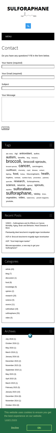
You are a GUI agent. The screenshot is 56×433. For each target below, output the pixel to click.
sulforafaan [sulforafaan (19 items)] (22, 189)
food (7, 282)
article (8, 269)
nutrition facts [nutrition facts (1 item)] (27, 178)
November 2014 (12, 401)
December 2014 (12, 396)
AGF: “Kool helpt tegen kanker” (18, 241)
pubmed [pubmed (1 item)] (46, 178)
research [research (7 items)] (19, 181)
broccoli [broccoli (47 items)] (13, 161)
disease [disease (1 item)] (35, 170)
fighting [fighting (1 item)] (8, 174)
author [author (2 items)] (36, 153)
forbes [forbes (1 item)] (22, 174)
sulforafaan (10, 309)
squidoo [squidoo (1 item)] (8, 189)
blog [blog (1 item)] (28, 158)
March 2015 (10, 383)
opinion (8, 291)
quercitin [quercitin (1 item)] (9, 181)
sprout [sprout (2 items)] (29, 185)
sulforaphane (11, 313)
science (9, 300)
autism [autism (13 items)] (11, 157)
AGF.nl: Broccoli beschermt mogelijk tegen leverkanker (27, 237)
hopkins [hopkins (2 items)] (9, 177)
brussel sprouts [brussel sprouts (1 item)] (11, 166)
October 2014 (11, 405)
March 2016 (10, 352)
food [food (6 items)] (15, 173)
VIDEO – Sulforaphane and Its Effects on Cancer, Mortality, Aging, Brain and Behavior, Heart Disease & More (27, 225)
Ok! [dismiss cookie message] (39, 427)
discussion (10, 278)
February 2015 (11, 387)
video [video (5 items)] (22, 197)
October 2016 (11, 343)
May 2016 (9, 348)
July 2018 (9, 339)
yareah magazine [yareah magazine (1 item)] (42, 198)
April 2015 (10, 379)
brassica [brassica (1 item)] (35, 158)
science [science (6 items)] (10, 185)
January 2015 (11, 392)
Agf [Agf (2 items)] (16, 153)
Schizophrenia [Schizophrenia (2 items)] (33, 181)
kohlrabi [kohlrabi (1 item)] (17, 178)
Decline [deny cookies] (15, 427)
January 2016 (11, 357)
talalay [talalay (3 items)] (37, 194)
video (8, 318)
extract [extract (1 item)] (41, 170)
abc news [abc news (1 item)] (9, 154)
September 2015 (12, 370)
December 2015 (12, 361)
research (9, 296)
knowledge (10, 287)
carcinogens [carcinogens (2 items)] (37, 166)
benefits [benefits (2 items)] (21, 157)
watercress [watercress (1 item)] (30, 198)
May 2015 (9, 374)
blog (7, 274)
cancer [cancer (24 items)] (24, 166)
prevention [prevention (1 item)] (37, 178)
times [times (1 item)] (44, 194)
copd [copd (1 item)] (28, 170)
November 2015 (12, 365)
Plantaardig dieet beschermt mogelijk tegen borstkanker (28, 232)
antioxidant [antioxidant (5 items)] (25, 153)
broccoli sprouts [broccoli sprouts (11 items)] (35, 161)
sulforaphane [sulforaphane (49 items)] (18, 193)
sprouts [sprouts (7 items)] (38, 185)
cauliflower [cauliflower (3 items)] (11, 170)
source (8, 304)
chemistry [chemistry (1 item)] (21, 170)
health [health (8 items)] (45, 173)
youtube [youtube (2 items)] (9, 201)
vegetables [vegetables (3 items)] (11, 197)
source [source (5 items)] (21, 185)
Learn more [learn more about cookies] (11, 420)
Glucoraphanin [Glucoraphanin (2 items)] (33, 174)
